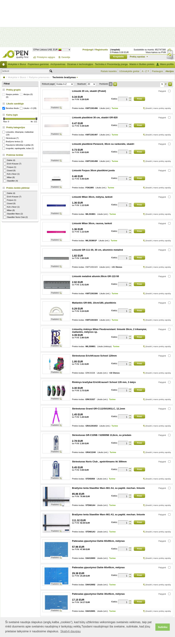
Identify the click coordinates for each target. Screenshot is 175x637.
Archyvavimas (57, 64)
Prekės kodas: (78, 108)
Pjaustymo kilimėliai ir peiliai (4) (18, 145)
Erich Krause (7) (12, 163)
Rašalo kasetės (109, 71)
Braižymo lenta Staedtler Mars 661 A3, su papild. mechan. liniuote (108, 514)
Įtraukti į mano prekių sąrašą (158, 108)
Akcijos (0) (27, 94)
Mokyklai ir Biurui (17, 64)
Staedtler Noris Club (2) (15, 217)
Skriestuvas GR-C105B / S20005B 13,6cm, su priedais (101, 435)
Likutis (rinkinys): (104, 346)
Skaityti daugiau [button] (70, 631)
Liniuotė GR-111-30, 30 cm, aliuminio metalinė (97, 249)
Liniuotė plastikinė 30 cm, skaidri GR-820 (95, 117)
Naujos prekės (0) (11, 95)
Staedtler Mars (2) (13, 213)
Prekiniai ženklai (14, 155)
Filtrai (7, 84)
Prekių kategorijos (15, 127)
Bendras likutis (11, 108)
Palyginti (162, 91)
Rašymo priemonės (39, 77)
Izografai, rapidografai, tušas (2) (18, 148)
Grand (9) (9, 170)
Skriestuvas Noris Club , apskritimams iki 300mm (99, 461)
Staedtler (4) (10, 181)
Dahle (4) (9, 160)
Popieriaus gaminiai (38, 64)
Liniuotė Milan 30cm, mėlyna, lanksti (92, 197)
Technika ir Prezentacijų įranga (111, 64)
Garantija (65, 57)
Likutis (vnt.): (105, 108)
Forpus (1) (9, 167)
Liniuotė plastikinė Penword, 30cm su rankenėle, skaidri (103, 144)
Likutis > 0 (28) (28, 108)
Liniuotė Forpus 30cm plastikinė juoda (93, 170)
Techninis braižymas (64, 77)
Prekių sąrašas (137, 56)
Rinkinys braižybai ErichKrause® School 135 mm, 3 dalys (104, 382)
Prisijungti (87, 50)
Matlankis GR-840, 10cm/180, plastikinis (94, 302)
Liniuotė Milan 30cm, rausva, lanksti (92, 223)
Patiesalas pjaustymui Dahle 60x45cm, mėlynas (98, 567)
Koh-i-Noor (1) (11, 174)
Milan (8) (9, 177)
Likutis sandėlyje (15, 104)
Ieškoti (5, 71)
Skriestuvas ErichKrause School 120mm (94, 355)
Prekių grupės (13, 90)
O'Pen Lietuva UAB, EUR (45, 49)
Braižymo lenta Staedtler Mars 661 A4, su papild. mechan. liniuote (108, 488)
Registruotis (101, 50)
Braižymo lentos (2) (13, 141)
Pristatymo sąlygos (46, 57)
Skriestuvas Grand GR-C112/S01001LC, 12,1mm (98, 408)
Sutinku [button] (162, 627)
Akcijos (169, 71)
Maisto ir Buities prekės (141, 64)
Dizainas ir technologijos (80, 64)
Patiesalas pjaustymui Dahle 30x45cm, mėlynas (98, 594)
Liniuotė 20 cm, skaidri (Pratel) (89, 91)
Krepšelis (118, 56)
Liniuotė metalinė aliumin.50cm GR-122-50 (95, 276)
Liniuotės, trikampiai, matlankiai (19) (18, 133)
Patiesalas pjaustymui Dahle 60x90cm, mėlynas (98, 541)
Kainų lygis (12, 115)
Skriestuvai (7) (11, 138)
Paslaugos (157, 71)
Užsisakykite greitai (129, 71)
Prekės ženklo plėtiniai (18, 188)
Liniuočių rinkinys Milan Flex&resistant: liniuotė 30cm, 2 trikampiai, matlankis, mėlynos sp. (109, 330)
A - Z (144, 71)
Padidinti (55, 107)
